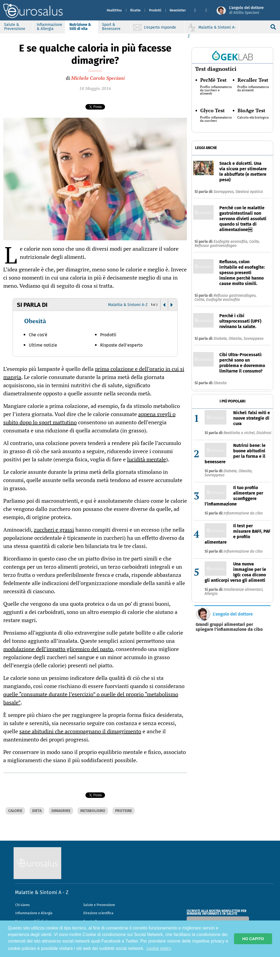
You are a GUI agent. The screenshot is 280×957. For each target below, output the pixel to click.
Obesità (35, 321)
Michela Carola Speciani (98, 78)
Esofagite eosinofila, (231, 241)
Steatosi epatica (249, 191)
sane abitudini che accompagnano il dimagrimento (80, 731)
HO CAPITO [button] (253, 939)
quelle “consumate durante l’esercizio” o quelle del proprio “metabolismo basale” (90, 698)
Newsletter (178, 10)
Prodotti (155, 10)
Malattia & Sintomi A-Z (127, 304)
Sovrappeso (253, 338)
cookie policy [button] (158, 948)
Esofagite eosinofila (223, 299)
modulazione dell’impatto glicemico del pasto (58, 649)
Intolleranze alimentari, (243, 589)
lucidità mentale (146, 459)
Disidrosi (263, 433)
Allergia (211, 593)
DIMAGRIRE (60, 810)
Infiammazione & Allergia (49, 26)
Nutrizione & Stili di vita (80, 26)
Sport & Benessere (111, 26)
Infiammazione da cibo (243, 513)
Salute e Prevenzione (99, 905)
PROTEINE (123, 810)
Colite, (254, 241)
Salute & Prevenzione (14, 26)
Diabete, (221, 338)
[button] (197, 10)
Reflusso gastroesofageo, (235, 295)
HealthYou (114, 10)
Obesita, (236, 338)
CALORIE (15, 810)
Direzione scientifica (98, 913)
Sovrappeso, (224, 191)
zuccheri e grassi (54, 529)
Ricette (135, 10)
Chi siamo (22, 905)
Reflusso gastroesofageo (215, 245)
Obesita (220, 383)
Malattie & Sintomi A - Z (41, 892)
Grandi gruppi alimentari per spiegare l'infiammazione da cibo (229, 627)
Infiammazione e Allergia (34, 913)
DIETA (37, 810)
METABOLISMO (92, 810)
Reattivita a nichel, (240, 433)
